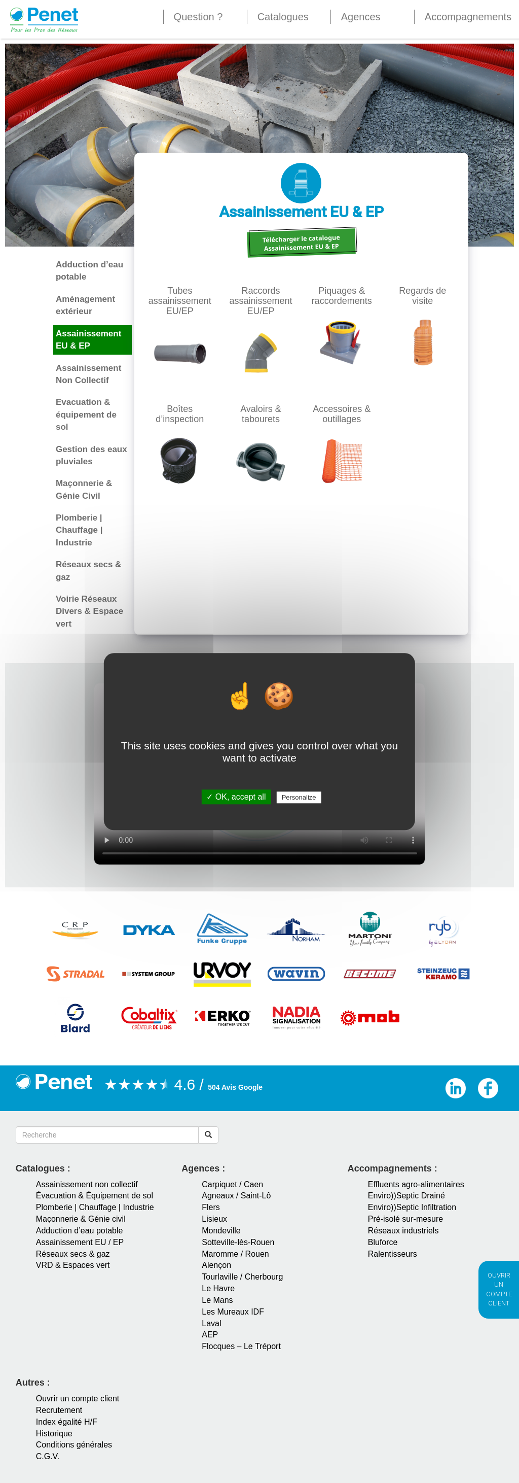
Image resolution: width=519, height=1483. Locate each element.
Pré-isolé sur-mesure (405, 1219)
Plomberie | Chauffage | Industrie (95, 1207)
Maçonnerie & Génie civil (81, 1219)
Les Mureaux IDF (233, 1311)
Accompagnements (468, 16)
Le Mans (217, 1300)
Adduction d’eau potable (79, 1230)
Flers (211, 1207)
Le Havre (218, 1288)
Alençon (216, 1265)
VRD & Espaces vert (73, 1265)
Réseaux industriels (403, 1230)
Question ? (198, 16)
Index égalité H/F (66, 1422)
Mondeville (221, 1230)
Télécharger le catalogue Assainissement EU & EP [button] (301, 242)
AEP (210, 1334)
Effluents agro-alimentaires (416, 1184)
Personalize (299, 797)
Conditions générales (74, 1444)
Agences (361, 16)
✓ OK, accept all (236, 796)
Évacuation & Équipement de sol (94, 1195)
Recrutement (59, 1410)
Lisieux (214, 1219)
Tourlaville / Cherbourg (242, 1276)
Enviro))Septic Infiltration (412, 1207)
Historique (54, 1433)
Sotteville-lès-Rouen (238, 1242)
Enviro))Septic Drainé (406, 1195)
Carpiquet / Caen (232, 1184)
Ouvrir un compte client (78, 1398)
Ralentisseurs (392, 1254)
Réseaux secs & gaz (73, 1254)
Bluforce (383, 1242)
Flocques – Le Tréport (241, 1346)
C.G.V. (48, 1456)
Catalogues (283, 16)
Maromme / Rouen (235, 1254)
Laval (211, 1323)
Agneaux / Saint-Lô (236, 1195)
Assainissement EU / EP (80, 1242)
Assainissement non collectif (87, 1184)
